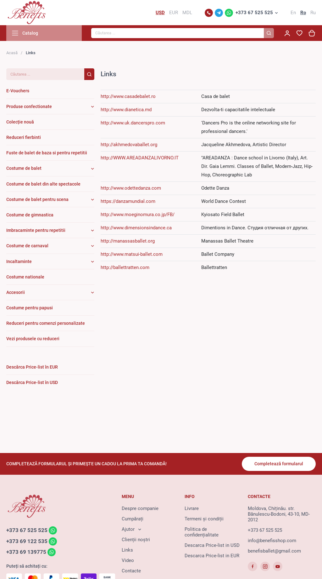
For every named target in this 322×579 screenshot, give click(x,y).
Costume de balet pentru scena (37, 199)
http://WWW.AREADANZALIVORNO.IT (140, 158)
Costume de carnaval (27, 245)
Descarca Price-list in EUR (212, 556)
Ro (303, 12)
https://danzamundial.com (128, 201)
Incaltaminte (19, 261)
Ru (313, 12)
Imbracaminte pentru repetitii (35, 230)
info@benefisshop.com (272, 540)
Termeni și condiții (204, 519)
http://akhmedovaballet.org (129, 144)
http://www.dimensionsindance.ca (136, 228)
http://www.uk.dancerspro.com (133, 123)
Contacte (131, 571)
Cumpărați (132, 519)
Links (127, 550)
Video (128, 560)
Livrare (192, 508)
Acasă (12, 52)
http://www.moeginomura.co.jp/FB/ (138, 214)
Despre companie (140, 508)
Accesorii (15, 292)
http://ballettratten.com (125, 267)
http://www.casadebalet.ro (128, 96)
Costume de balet (24, 168)
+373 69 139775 (26, 552)
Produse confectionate (29, 106)
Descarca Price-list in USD (212, 545)
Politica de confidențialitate (202, 532)
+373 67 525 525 (254, 12)
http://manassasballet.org (128, 241)
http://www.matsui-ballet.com (132, 254)
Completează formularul (278, 463)
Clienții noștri (136, 539)
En (293, 12)
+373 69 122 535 (26, 541)
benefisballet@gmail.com (274, 551)
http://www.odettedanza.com (131, 188)
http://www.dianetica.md (126, 109)
